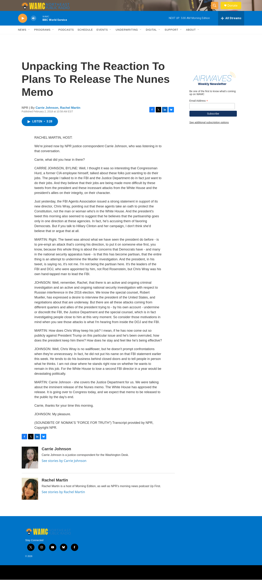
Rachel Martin (70, 116)
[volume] (33, 26)
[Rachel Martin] (30, 497)
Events (102, 37)
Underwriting (127, 37)
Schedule (85, 37)
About (191, 37)
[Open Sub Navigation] (29, 37)
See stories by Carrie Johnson (64, 469)
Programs (42, 37)
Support (171, 37)
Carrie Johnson (47, 116)
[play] (23, 26)
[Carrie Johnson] (30, 466)
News (22, 37)
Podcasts (66, 37)
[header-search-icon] (216, 9)
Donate (234, 9)
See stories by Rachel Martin (63, 500)
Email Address (198, 109)
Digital (151, 37)
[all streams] (231, 26)
